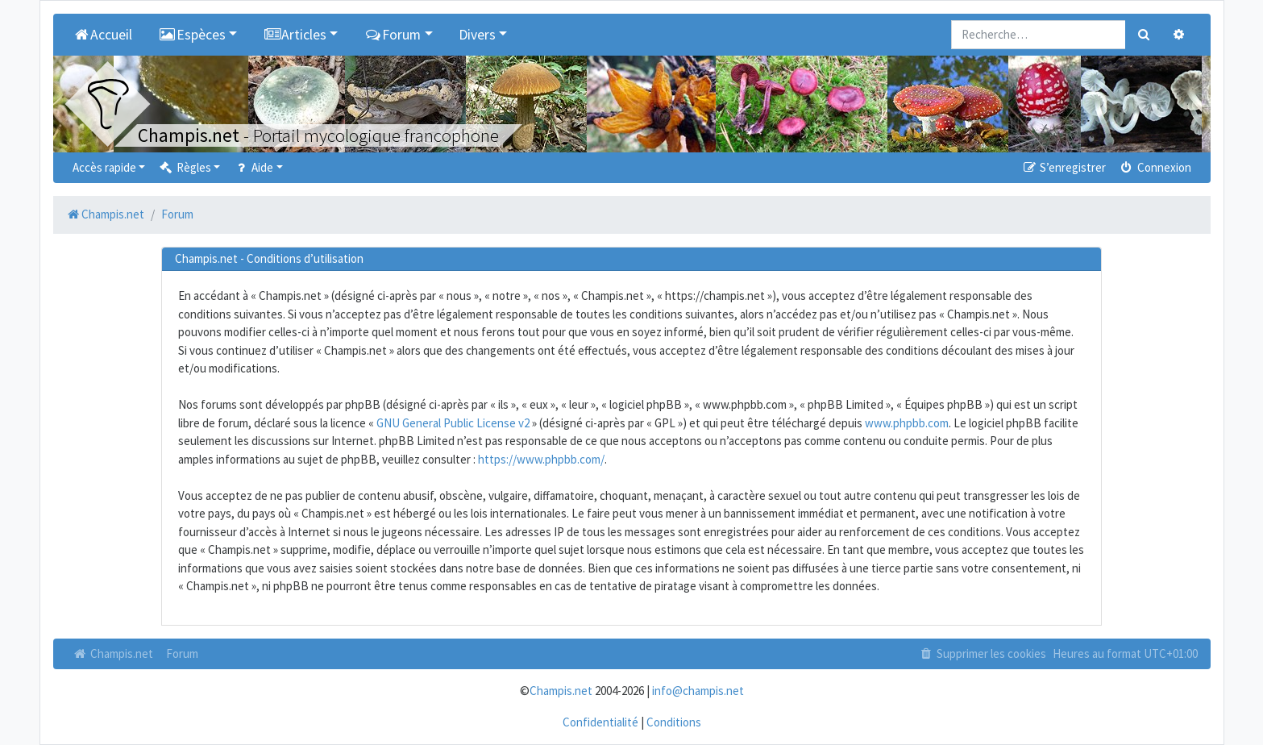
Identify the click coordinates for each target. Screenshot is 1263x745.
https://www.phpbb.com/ (541, 459)
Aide (252, 167)
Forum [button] (392, 35)
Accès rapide (104, 167)
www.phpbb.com (907, 423)
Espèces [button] (192, 35)
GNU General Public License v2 (453, 423)
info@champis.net (698, 690)
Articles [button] (294, 35)
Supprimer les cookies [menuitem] (981, 653)
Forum (182, 653)
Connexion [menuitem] (1154, 167)
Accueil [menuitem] (103, 35)
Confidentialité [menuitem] (600, 722)
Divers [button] (477, 35)
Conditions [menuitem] (673, 722)
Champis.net (113, 653)
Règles (184, 167)
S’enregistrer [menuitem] (1064, 167)
